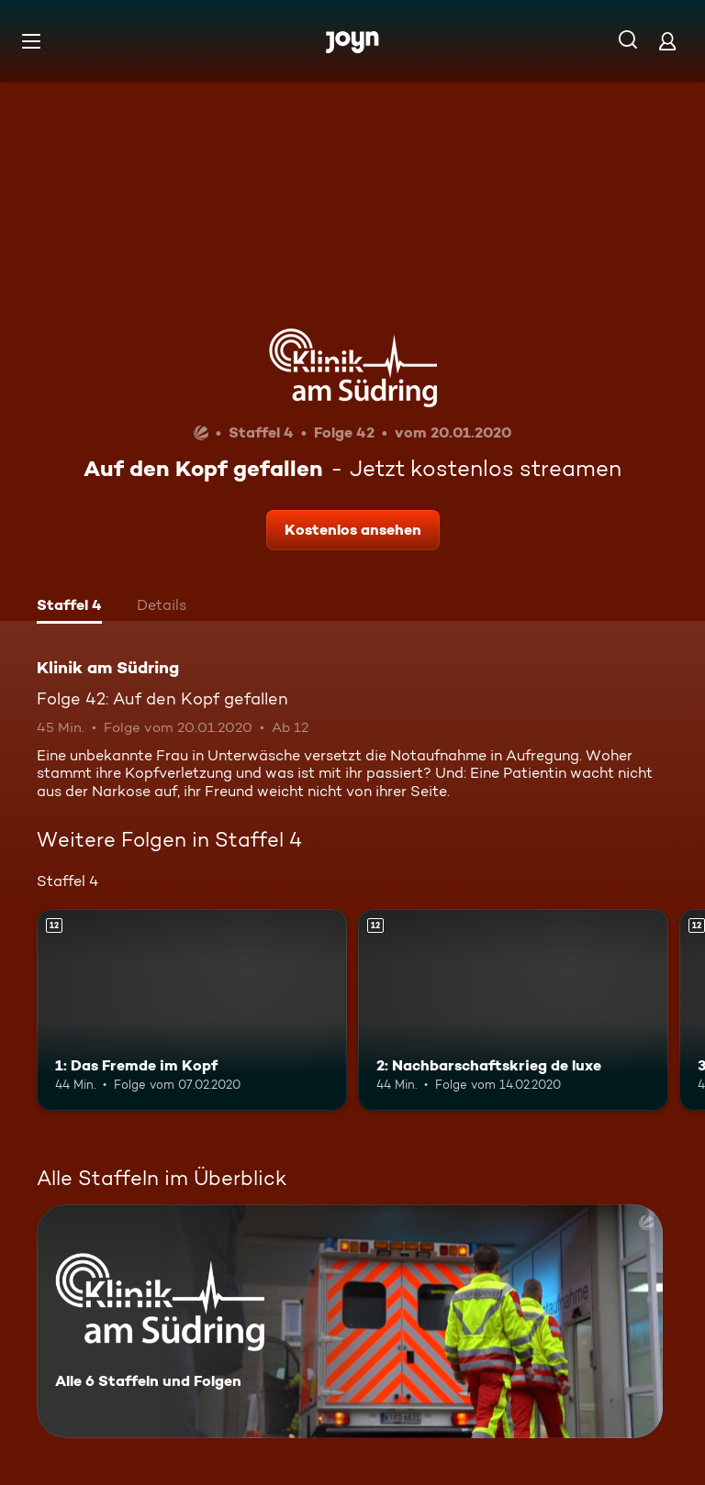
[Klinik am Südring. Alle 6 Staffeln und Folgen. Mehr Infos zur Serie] (350, 1321)
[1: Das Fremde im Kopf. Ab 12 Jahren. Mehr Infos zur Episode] (192, 1010)
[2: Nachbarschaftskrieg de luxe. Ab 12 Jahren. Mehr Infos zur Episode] (513, 1010)
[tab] (69, 607)
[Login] (667, 41)
